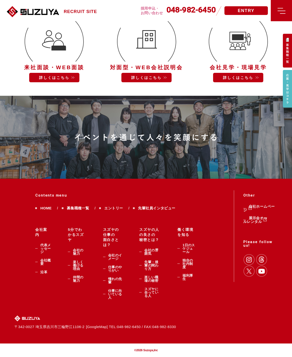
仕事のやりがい (115, 268)
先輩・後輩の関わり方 (151, 265)
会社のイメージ (115, 257)
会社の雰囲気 (151, 251)
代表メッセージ (45, 248)
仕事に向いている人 (115, 294)
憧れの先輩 (115, 280)
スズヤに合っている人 (151, 292)
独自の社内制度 (187, 263)
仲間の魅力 (78, 278)
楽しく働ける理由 (78, 265)
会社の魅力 (78, 251)
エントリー (113, 208)
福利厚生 (187, 277)
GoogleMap (97, 327)
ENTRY (246, 10)
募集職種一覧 (78, 208)
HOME (46, 208)
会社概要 (45, 262)
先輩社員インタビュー (156, 208)
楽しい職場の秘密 (151, 278)
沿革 (43, 272)
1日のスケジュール (188, 248)
